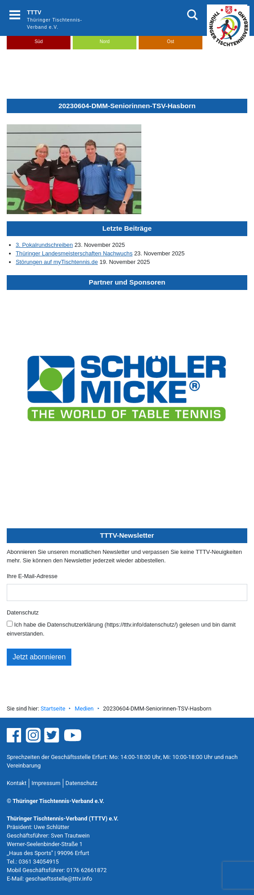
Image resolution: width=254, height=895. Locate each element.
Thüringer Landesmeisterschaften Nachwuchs (74, 253)
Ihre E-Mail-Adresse (32, 576)
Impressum (45, 783)
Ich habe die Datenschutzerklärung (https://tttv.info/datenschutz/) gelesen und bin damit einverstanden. (121, 628)
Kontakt (16, 783)
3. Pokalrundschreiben (44, 244)
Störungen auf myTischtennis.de (57, 262)
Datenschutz (23, 612)
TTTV (34, 12)
